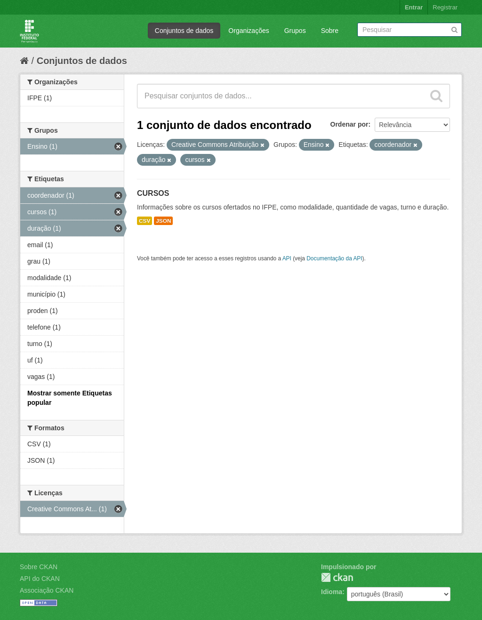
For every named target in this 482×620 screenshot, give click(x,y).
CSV (144, 220)
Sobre (329, 30)
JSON (163, 220)
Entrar (414, 7)
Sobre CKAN (38, 567)
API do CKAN (40, 578)
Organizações (248, 30)
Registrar (445, 7)
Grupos (295, 30)
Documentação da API (334, 258)
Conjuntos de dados (184, 30)
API (286, 258)
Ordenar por (349, 124)
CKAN (337, 577)
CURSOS (153, 193)
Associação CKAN (46, 590)
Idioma (331, 592)
